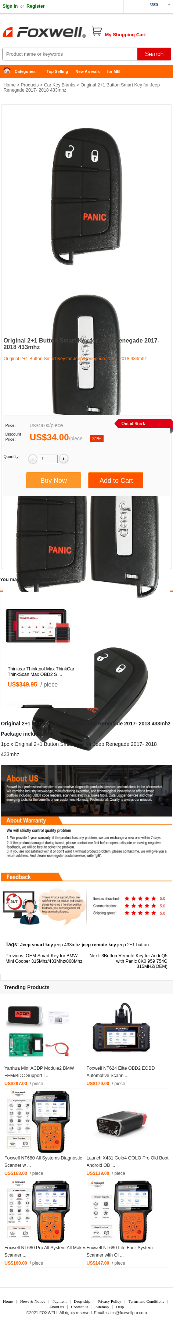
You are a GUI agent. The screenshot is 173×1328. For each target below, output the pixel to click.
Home (9, 71)
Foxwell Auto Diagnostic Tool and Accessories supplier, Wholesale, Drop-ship (59, 33)
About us (56, 1307)
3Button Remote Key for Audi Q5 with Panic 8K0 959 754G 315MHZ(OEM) (134, 961)
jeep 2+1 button (133, 944)
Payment (60, 1301)
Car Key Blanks (59, 85)
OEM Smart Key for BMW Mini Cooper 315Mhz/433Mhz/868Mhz (44, 958)
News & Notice (32, 1301)
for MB (113, 71)
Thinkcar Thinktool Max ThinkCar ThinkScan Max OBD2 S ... (41, 671)
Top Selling (57, 71)
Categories (25, 71)
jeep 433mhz (67, 944)
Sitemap (102, 1307)
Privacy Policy (109, 1301)
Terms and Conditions (146, 1301)
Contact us (80, 1307)
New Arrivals (87, 71)
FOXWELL (48, 1312)
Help (120, 1307)
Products (30, 85)
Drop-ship (82, 1301)
